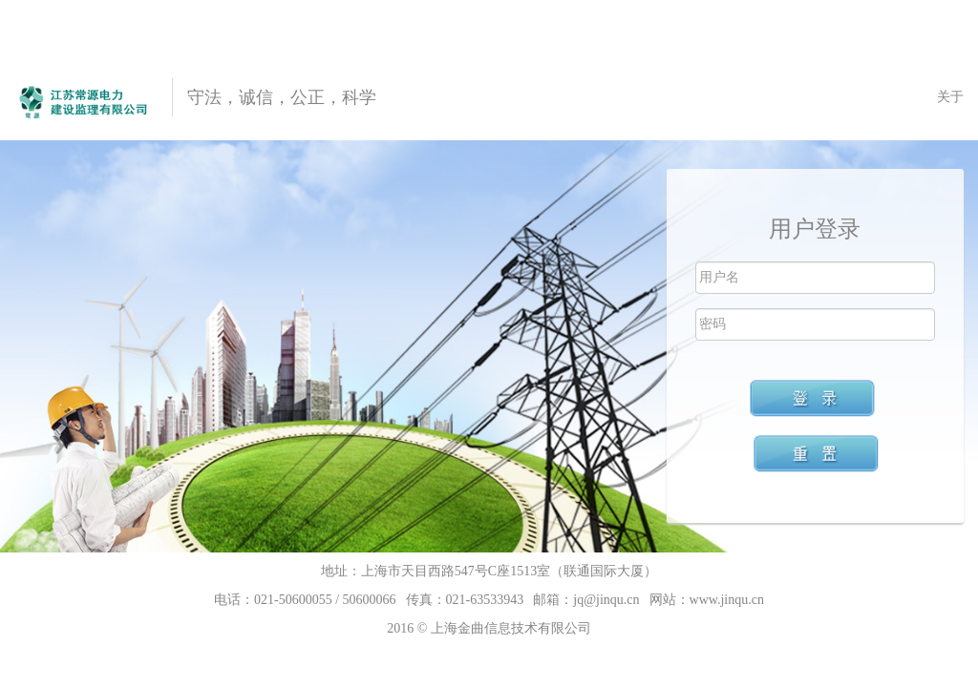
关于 (950, 97)
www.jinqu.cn (727, 600)
